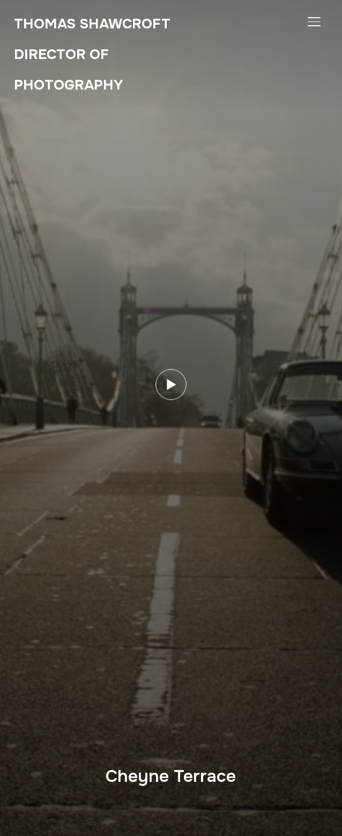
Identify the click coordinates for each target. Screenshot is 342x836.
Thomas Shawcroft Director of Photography (92, 54)
